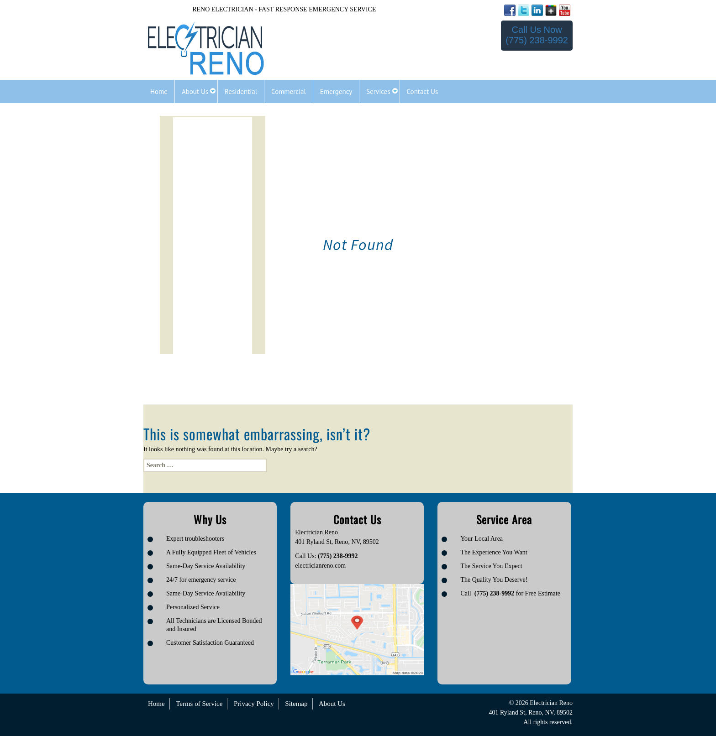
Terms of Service (199, 703)
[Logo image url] (206, 48)
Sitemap (296, 703)
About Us (332, 703)
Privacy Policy (254, 703)
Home (156, 703)
